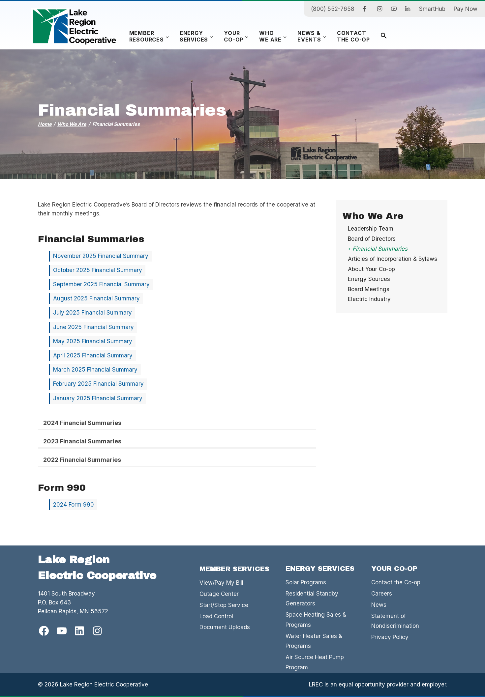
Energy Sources (369, 279)
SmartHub (432, 9)
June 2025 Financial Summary (93, 327)
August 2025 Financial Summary (96, 298)
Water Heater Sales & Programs (314, 641)
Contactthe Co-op (353, 36)
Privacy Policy (390, 637)
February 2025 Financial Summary (98, 383)
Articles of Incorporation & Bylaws (392, 259)
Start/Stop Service (223, 605)
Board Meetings (368, 289)
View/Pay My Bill (221, 582)
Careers (381, 593)
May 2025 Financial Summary (92, 341)
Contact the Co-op (395, 582)
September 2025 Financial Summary (101, 284)
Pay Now (465, 9)
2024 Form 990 (73, 504)
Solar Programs (306, 582)
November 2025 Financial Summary (100, 256)
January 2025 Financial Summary (97, 398)
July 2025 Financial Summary (92, 312)
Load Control (216, 616)
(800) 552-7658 (332, 9)
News (378, 604)
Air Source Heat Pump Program (315, 662)
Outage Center (219, 594)
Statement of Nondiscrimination (395, 621)
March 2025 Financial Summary (95, 369)
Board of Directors (372, 239)
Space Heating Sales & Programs (316, 619)
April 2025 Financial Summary (93, 355)
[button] (383, 36)
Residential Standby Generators (312, 598)
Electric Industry (369, 299)
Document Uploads (224, 627)
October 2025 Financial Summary (97, 270)
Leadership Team (370, 228)
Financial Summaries (380, 248)
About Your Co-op (371, 269)
